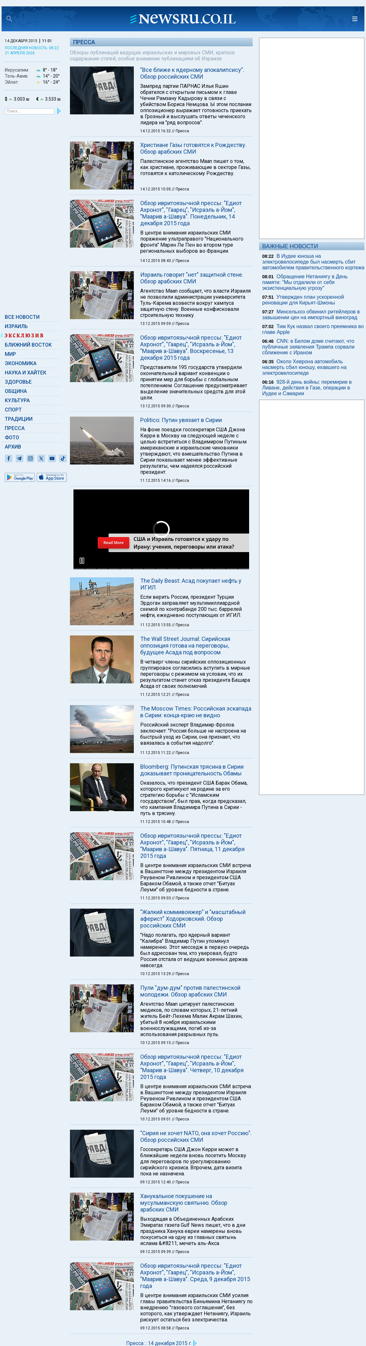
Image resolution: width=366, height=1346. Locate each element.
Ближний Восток (28, 345)
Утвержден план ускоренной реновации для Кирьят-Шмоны (303, 299)
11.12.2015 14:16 (156, 480)
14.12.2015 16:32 (156, 131)
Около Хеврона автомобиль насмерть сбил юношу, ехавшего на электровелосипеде (304, 367)
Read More (113, 542)
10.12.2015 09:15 (156, 1043)
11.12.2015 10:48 (156, 821)
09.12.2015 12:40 (156, 1182)
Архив (13, 447)
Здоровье (18, 382)
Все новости (22, 317)
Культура (17, 400)
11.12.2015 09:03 (156, 898)
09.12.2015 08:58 (156, 1328)
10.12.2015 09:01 (156, 1119)
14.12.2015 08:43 (156, 260)
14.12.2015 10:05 (156, 189)
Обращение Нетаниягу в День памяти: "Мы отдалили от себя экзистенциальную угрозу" (305, 282)
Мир (10, 354)
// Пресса (180, 131)
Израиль (16, 326)
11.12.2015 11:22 (156, 752)
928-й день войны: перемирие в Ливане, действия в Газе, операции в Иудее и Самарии (307, 387)
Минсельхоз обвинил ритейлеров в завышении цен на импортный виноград (311, 314)
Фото (12, 438)
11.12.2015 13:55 (156, 625)
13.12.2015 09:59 (156, 323)
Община (16, 391)
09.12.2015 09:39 (156, 1252)
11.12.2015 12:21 (156, 694)
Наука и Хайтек (25, 373)
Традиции (19, 419)
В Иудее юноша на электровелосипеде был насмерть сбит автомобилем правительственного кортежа (313, 261)
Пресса (15, 428)
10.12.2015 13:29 (156, 974)
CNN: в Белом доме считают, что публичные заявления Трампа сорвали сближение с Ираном (308, 346)
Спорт (13, 410)
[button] (81, 560)
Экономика (20, 363)
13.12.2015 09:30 (156, 406)
